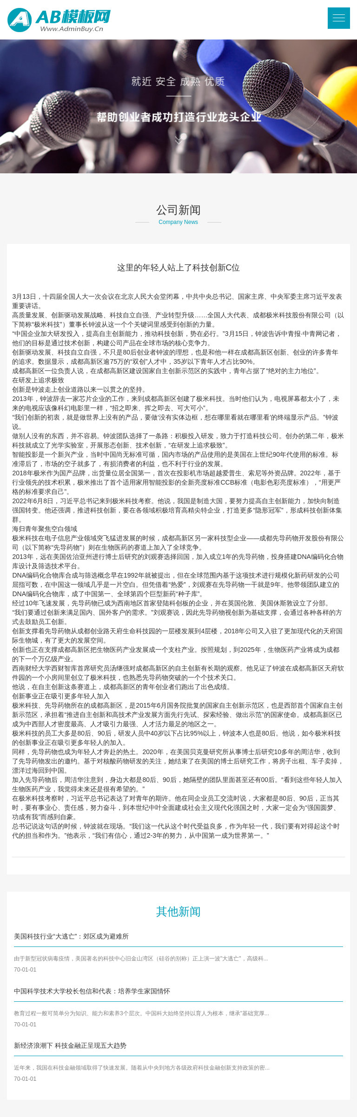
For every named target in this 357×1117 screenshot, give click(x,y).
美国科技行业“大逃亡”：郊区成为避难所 (71, 936)
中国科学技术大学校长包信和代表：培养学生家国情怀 (92, 991)
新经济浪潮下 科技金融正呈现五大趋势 (70, 1045)
